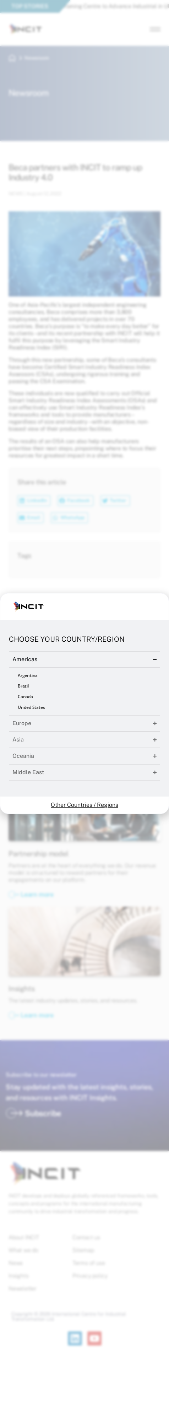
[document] (84, 703)
